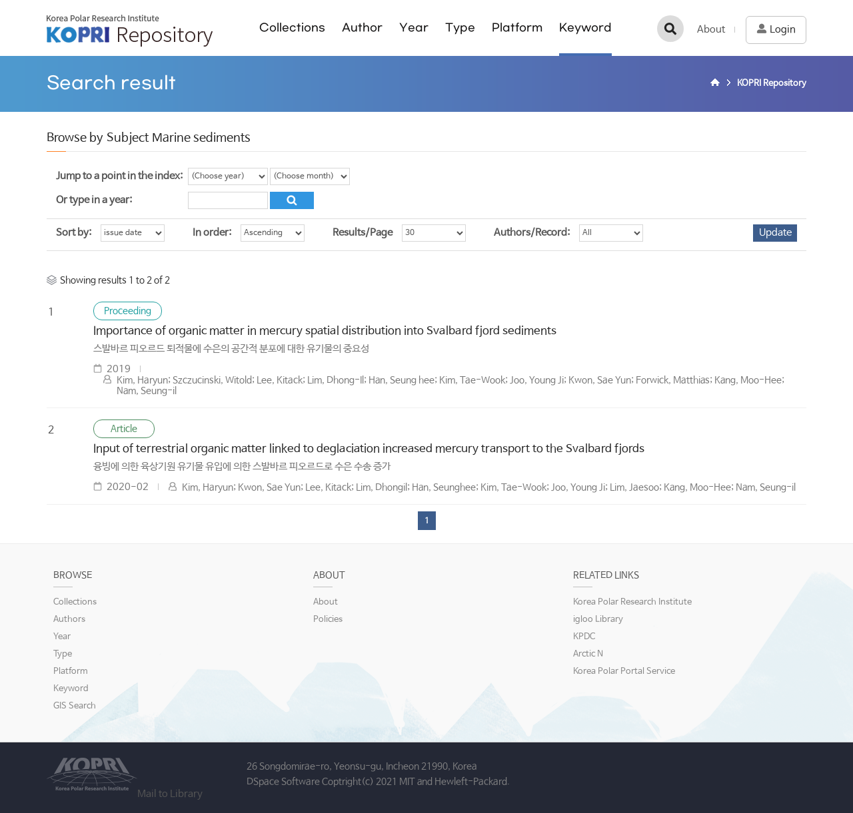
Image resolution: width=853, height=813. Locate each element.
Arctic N (588, 654)
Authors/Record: (532, 232)
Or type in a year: (94, 200)
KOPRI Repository (130, 31)
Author (362, 27)
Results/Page (363, 232)
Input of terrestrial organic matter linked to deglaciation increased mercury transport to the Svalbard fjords (368, 449)
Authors (69, 620)
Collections (292, 27)
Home (717, 84)
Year (413, 27)
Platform (517, 27)
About (711, 29)
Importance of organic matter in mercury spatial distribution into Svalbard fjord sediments (324, 331)
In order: (212, 232)
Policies (328, 620)
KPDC (584, 637)
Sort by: (73, 232)
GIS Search (74, 706)
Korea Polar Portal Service (624, 672)
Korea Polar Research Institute (632, 602)
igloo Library (598, 620)
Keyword (585, 27)
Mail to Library (170, 794)
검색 (670, 28)
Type (460, 27)
